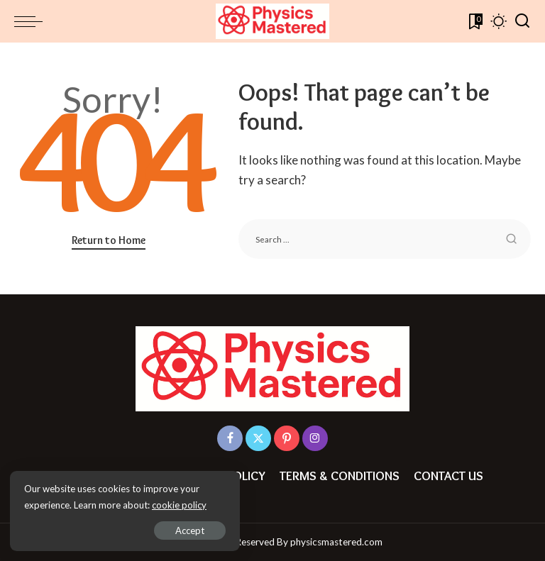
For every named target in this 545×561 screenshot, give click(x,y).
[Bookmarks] (474, 21)
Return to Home (108, 240)
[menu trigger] (32, 21)
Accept (173, 529)
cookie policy (180, 504)
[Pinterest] (286, 438)
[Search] (522, 21)
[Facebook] (230, 438)
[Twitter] (258, 438)
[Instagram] (315, 438)
